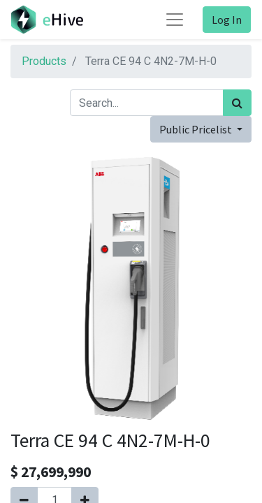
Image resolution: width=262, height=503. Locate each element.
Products (44, 61)
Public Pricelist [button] (196, 129)
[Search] (237, 102)
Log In (227, 20)
